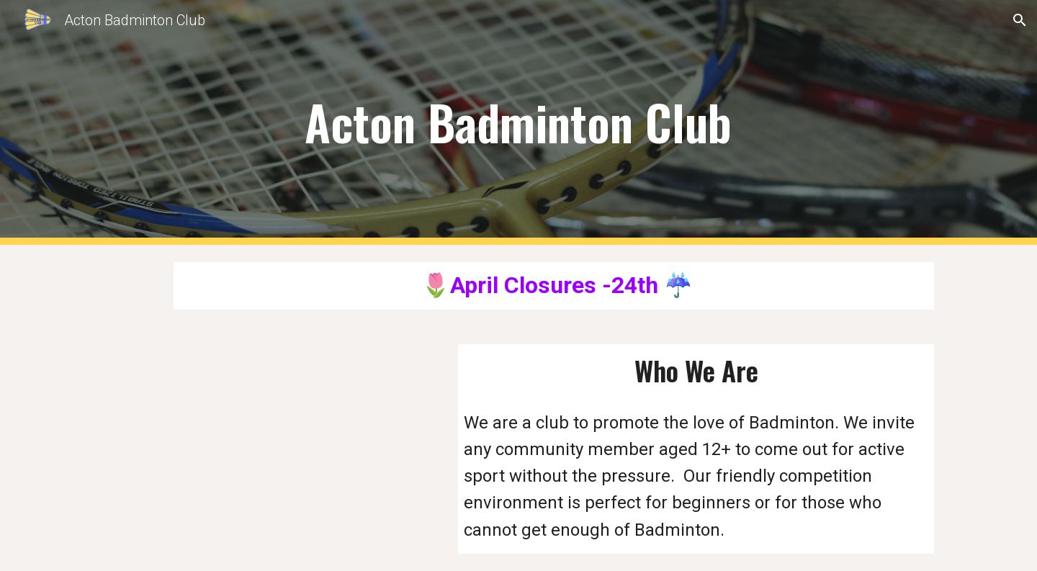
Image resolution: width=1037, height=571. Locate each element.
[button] (1019, 20)
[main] (518, 122)
